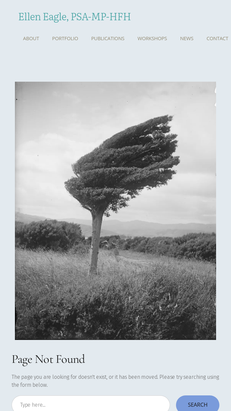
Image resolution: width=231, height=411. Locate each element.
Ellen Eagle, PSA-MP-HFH (74, 16)
